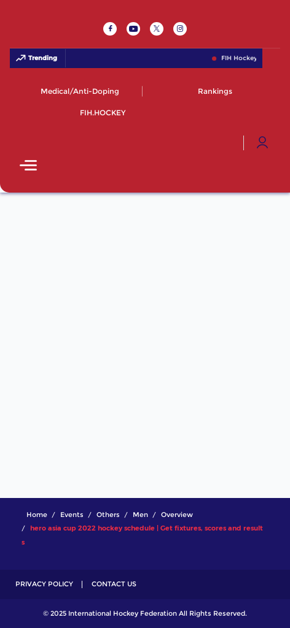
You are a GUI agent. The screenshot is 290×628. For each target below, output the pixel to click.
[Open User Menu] (262, 143)
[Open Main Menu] (28, 166)
